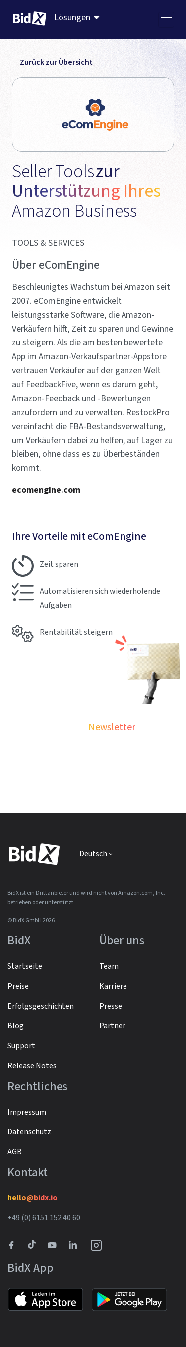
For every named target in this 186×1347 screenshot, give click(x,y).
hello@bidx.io (32, 1197)
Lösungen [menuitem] (72, 17)
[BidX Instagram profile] (97, 1245)
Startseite (24, 966)
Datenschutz (29, 1131)
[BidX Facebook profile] (15, 1245)
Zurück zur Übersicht (52, 62)
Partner (112, 1025)
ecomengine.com (46, 490)
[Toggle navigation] (166, 20)
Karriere (113, 986)
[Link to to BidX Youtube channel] (54, 1245)
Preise (18, 986)
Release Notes (32, 1065)
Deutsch (93, 853)
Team (109, 966)
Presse (110, 1006)
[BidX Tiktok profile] (33, 1245)
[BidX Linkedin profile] (75, 1245)
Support (21, 1045)
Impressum (26, 1112)
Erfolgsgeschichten (40, 1006)
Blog (15, 1025)
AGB (14, 1151)
